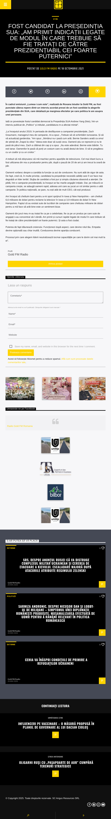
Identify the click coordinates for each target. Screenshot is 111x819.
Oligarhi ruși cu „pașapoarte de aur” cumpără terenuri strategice (56, 764)
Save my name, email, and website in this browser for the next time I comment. (55, 346)
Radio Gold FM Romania (20, 426)
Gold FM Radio (48, 68)
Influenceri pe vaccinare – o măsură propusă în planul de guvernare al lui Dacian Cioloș (56, 725)
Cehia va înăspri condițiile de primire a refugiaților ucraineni (56, 661)
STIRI (55, 19)
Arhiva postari (55, 264)
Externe (11, 548)
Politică (11, 596)
